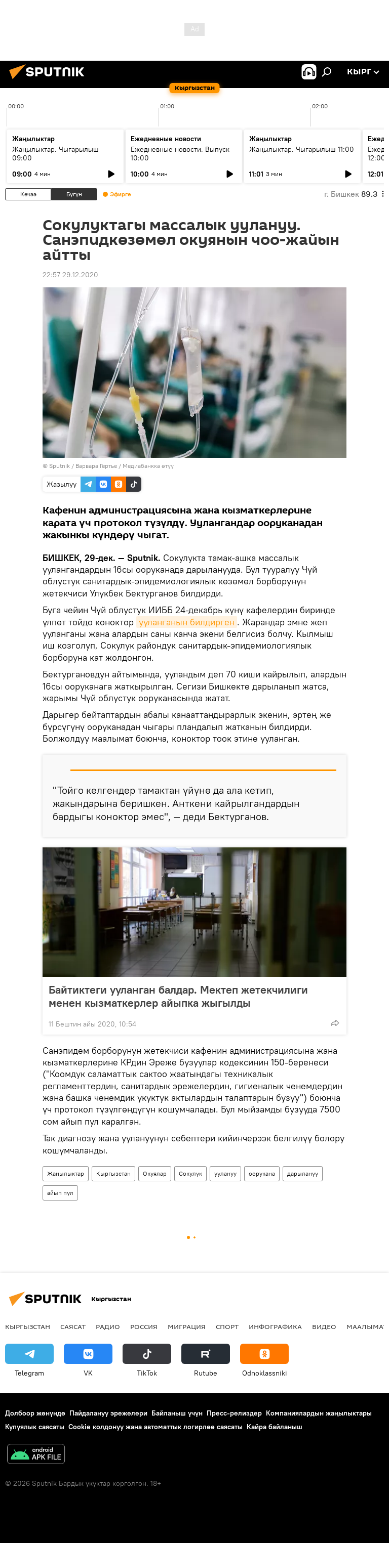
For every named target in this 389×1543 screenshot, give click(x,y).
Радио (108, 1326)
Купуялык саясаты (34, 1426)
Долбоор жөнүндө (35, 1413)
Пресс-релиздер (234, 1413)
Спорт (227, 1326)
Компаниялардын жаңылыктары (319, 1413)
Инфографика (275, 1326)
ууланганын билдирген (187, 622)
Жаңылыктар (65, 1173)
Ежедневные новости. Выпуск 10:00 (180, 153)
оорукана (262, 1173)
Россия (144, 1326)
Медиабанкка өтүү (148, 465)
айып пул (60, 1192)
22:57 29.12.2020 (70, 274)
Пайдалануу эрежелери (108, 1413)
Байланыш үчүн (177, 1413)
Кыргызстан (113, 1173)
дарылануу (302, 1173)
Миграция (187, 1326)
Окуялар (155, 1173)
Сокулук (190, 1173)
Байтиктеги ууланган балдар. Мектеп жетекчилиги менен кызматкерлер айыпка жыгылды (178, 996)
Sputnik (59, 465)
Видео (324, 1326)
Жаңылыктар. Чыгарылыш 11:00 (301, 149)
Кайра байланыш (274, 1426)
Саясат (73, 1326)
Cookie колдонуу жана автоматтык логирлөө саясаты (155, 1426)
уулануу (225, 1173)
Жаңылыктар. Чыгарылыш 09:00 (55, 153)
